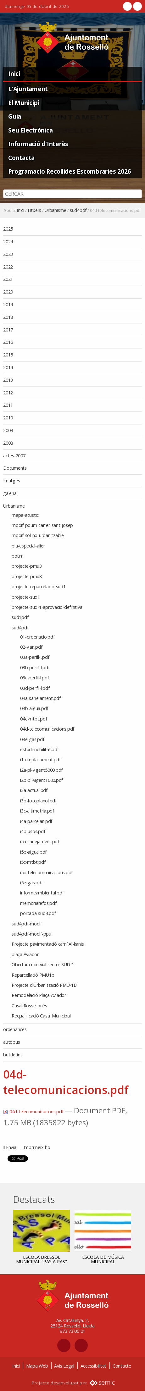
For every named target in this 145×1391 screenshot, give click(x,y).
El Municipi (23, 102)
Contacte (122, 1366)
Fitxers (34, 210)
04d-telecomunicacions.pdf (33, 1112)
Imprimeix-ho (37, 1147)
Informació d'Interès (38, 143)
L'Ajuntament (28, 88)
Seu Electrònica (30, 130)
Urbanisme (55, 210)
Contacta (21, 157)
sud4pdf (78, 210)
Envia (11, 1147)
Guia (14, 116)
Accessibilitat (94, 1366)
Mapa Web (37, 1366)
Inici (14, 73)
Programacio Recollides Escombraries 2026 (69, 171)
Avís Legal (64, 1366)
